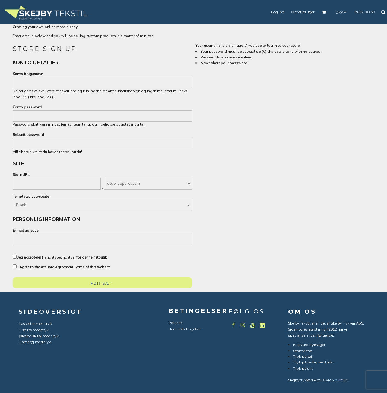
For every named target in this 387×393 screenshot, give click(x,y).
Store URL (21, 174)
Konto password (27, 107)
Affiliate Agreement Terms (62, 267)
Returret (175, 322)
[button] (324, 12)
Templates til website (31, 196)
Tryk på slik (303, 368)
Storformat (303, 350)
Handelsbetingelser (58, 257)
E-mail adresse (25, 230)
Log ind (277, 12)
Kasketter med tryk (35, 323)
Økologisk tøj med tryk (39, 336)
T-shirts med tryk (34, 330)
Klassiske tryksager (309, 344)
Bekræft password (28, 134)
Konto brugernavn (28, 73)
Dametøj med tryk (35, 342)
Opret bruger (303, 12)
